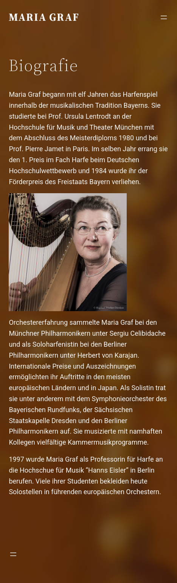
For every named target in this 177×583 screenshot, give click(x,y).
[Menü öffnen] (163, 17)
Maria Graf (44, 17)
